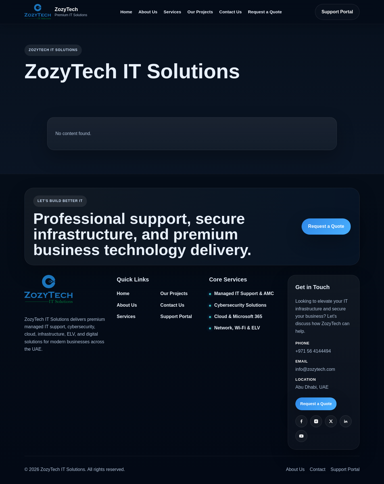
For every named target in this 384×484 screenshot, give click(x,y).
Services (172, 11)
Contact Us (230, 11)
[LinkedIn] (346, 421)
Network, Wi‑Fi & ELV (237, 327)
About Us (147, 11)
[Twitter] (331, 421)
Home (126, 11)
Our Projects (200, 11)
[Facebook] (301, 421)
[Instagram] (316, 421)
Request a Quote (265, 11)
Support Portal (337, 11)
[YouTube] (301, 436)
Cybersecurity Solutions (240, 305)
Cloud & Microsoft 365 (238, 316)
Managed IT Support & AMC (244, 293)
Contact (317, 469)
